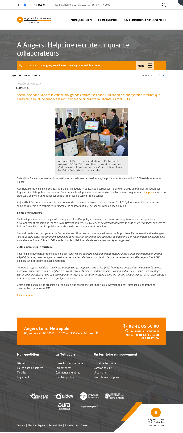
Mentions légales (37, 425)
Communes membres (67, 372)
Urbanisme (100, 372)
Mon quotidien (81, 20)
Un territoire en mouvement (145, 20)
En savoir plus (25, 295)
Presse (83, 425)
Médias (42, 5)
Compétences (63, 367)
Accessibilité (55, 425)
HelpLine (149, 192)
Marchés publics (64, 377)
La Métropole (108, 20)
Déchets (22, 363)
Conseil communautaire (69, 363)
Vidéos (106, 5)
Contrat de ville (103, 367)
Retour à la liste (26, 75)
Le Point (96, 5)
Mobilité (21, 372)
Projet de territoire (105, 363)
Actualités (84, 5)
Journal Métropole (65, 5)
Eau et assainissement (30, 367)
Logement (23, 377)
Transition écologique (106, 377)
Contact (21, 425)
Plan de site (71, 425)
